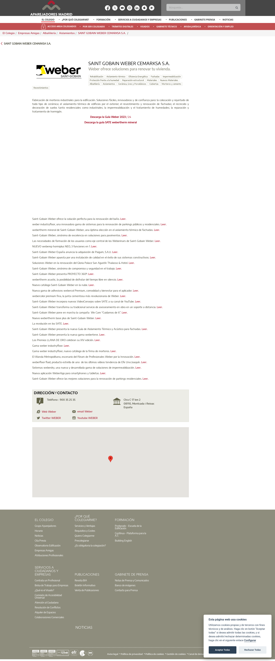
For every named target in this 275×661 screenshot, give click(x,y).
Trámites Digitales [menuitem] (122, 26)
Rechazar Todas (252, 650)
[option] (48, 19)
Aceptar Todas (222, 650)
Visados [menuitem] (145, 26)
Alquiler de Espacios (45, 612)
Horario (39, 530)
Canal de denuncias (198, 654)
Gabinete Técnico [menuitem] (166, 26)
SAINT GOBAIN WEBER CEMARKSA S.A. (102, 33)
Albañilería (49, 33)
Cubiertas (154, 84)
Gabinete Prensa (204, 19)
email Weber (85, 411)
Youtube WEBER (87, 417)
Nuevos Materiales (169, 80)
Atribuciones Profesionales (49, 555)
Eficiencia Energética (138, 76)
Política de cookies (154, 654)
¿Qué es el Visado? (44, 590)
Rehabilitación (96, 76)
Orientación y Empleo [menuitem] (221, 26)
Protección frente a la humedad (104, 80)
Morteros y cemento (171, 84)
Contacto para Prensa (126, 590)
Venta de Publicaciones (87, 590)
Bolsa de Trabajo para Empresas (51, 585)
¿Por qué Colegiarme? (75, 19)
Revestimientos (40, 87)
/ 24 (110, 116)
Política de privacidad (132, 654)
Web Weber (49, 411)
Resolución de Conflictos (48, 607)
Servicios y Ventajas (85, 525)
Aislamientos (67, 33)
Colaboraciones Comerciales (49, 617)
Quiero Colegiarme (84, 535)
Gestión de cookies (176, 654)
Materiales (152, 80)
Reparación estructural (133, 80)
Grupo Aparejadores (45, 525)
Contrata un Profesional (47, 580)
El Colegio (48, 19)
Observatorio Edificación (48, 545)
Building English (123, 540)
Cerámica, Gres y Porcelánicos (132, 84)
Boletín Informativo (85, 585)
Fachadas (155, 76)
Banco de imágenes (125, 585)
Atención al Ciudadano (47, 602)
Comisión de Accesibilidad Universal (48, 596)
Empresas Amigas (28, 33)
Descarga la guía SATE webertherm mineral (110, 122)
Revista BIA (81, 580)
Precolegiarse (82, 540)
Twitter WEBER (51, 417)
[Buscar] (203, 7)
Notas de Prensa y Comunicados (132, 580)
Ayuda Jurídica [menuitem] (192, 26)
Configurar (250, 640)
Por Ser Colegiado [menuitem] (94, 26)
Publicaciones (178, 19)
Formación (103, 19)
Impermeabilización (172, 76)
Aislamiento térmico (115, 76)
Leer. (123, 218)
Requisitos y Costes (85, 530)
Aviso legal (112, 654)
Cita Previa (40, 540)
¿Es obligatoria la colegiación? (90, 545)
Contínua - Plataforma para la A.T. (130, 534)
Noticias (228, 19)
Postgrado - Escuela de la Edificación (128, 527)
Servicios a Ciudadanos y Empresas (139, 19)
